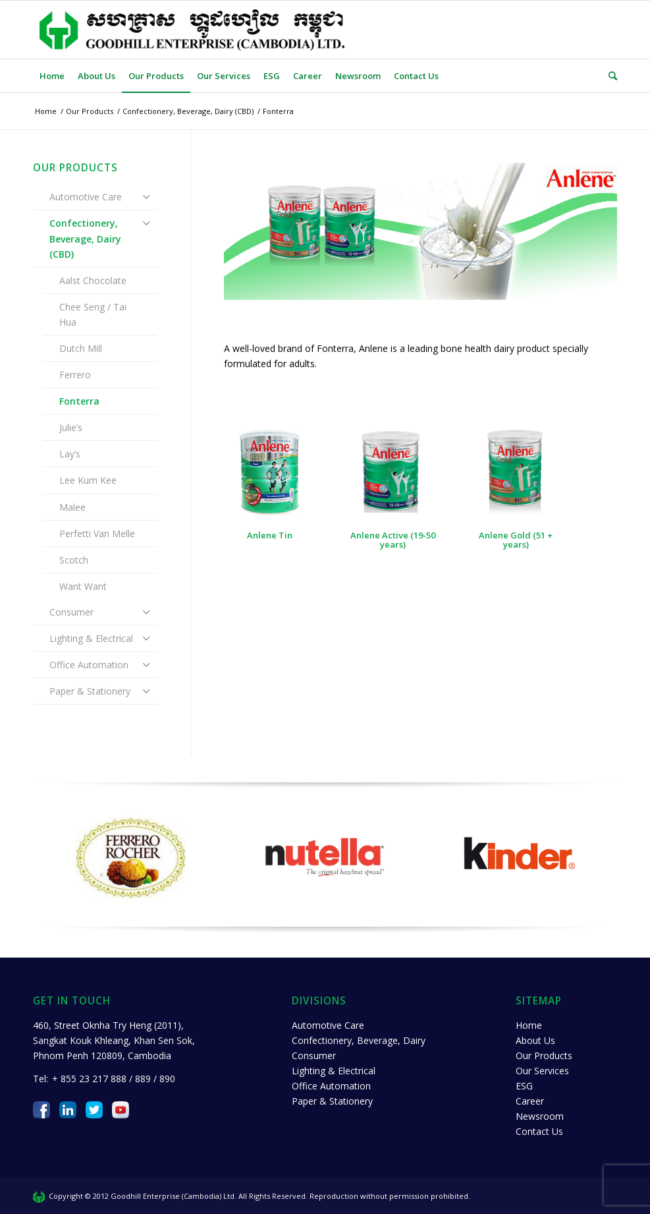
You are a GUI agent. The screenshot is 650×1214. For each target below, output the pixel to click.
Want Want (83, 586)
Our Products (544, 1055)
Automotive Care (85, 196)
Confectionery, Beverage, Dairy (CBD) (85, 238)
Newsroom (540, 1116)
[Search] (609, 75)
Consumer (71, 612)
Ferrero (75, 374)
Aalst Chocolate (92, 280)
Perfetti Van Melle (97, 533)
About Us (535, 1040)
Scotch (73, 560)
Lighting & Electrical (91, 638)
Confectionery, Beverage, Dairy (358, 1040)
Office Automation (88, 664)
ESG (524, 1086)
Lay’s (69, 454)
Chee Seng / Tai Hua (92, 314)
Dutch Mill (80, 348)
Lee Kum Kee (88, 480)
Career (530, 1101)
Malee (72, 507)
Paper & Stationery (89, 691)
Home (529, 1025)
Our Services (542, 1070)
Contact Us (539, 1131)
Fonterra (79, 401)
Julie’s (70, 427)
